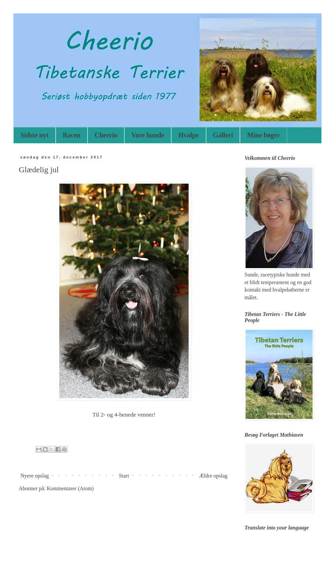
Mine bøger (263, 135)
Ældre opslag (213, 476)
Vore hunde (147, 135)
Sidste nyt (34, 135)
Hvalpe (188, 135)
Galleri (223, 135)
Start (124, 476)
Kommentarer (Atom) (70, 488)
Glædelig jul (39, 169)
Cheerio (105, 135)
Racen (71, 135)
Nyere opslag (34, 476)
